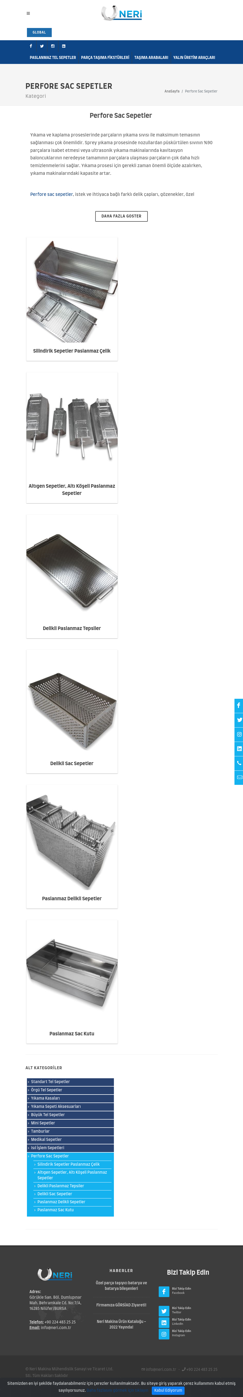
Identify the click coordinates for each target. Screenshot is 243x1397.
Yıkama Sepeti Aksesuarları (56, 1107)
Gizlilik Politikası (75, 1382)
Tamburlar (40, 1131)
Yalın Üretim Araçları (194, 58)
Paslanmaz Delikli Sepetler (72, 899)
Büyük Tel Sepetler (48, 1115)
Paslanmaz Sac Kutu (72, 1034)
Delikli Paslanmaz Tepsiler (72, 628)
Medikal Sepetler (46, 1140)
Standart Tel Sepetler (50, 1082)
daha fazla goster (122, 216)
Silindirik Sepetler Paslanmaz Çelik (72, 351)
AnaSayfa (172, 91)
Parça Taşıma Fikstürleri (105, 58)
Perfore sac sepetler (51, 194)
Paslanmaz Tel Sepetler (53, 58)
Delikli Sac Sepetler (72, 763)
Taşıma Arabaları (151, 58)
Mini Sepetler (43, 1123)
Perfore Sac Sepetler (50, 1156)
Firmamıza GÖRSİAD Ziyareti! (121, 1305)
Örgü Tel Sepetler (46, 1090)
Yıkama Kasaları (45, 1098)
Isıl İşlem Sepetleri (47, 1148)
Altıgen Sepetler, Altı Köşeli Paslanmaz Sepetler (72, 1175)
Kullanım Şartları (41, 1382)
